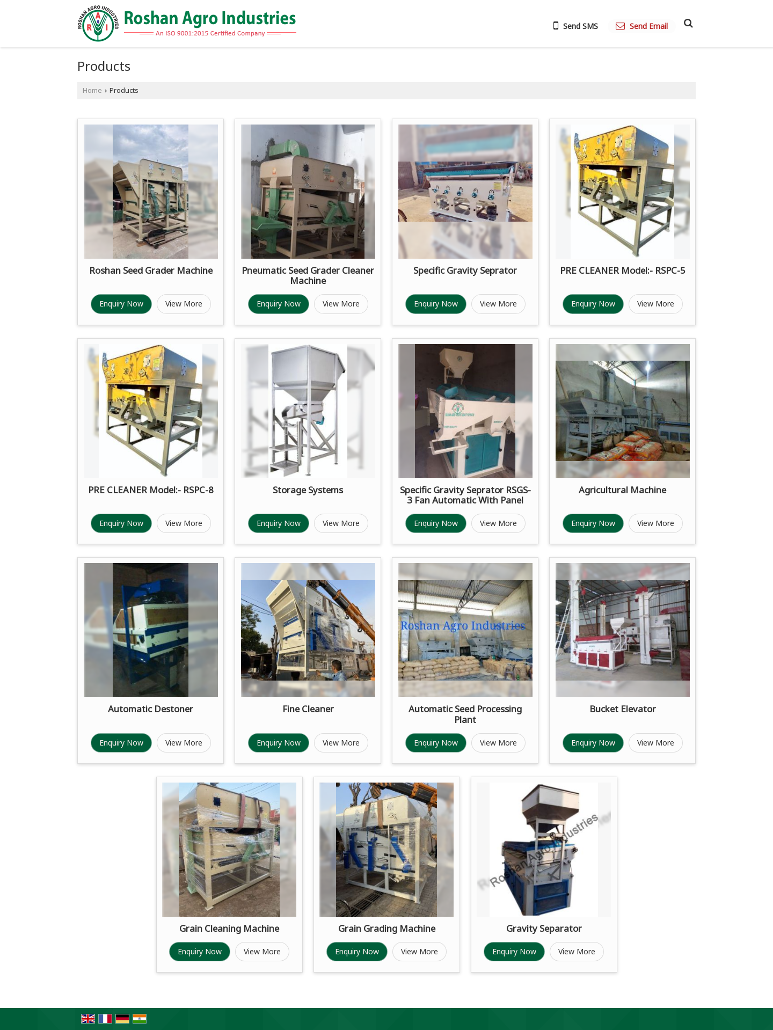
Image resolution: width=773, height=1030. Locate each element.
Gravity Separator (544, 928)
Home (92, 90)
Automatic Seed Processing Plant (465, 714)
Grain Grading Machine (386, 928)
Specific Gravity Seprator (465, 270)
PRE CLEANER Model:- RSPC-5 (623, 270)
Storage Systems (308, 490)
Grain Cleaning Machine (229, 928)
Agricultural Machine (622, 490)
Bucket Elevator (622, 709)
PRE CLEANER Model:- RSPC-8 (151, 490)
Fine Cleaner (308, 709)
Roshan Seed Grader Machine (151, 270)
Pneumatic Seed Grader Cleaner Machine (308, 275)
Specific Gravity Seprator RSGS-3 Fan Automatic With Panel (465, 495)
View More (183, 303)
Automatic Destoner (150, 709)
